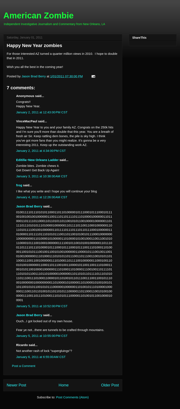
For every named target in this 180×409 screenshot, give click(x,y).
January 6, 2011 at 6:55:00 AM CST (41, 357)
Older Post (110, 385)
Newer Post (16, 385)
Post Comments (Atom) (72, 397)
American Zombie (38, 15)
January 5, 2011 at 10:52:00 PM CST (42, 306)
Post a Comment (23, 366)
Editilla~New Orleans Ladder (37, 160)
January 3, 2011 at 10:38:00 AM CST (41, 176)
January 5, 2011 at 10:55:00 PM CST (42, 335)
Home (64, 385)
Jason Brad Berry (29, 206)
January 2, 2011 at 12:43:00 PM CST (42, 112)
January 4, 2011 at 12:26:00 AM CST (41, 197)
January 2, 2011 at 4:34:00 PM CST (41, 150)
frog (19, 185)
